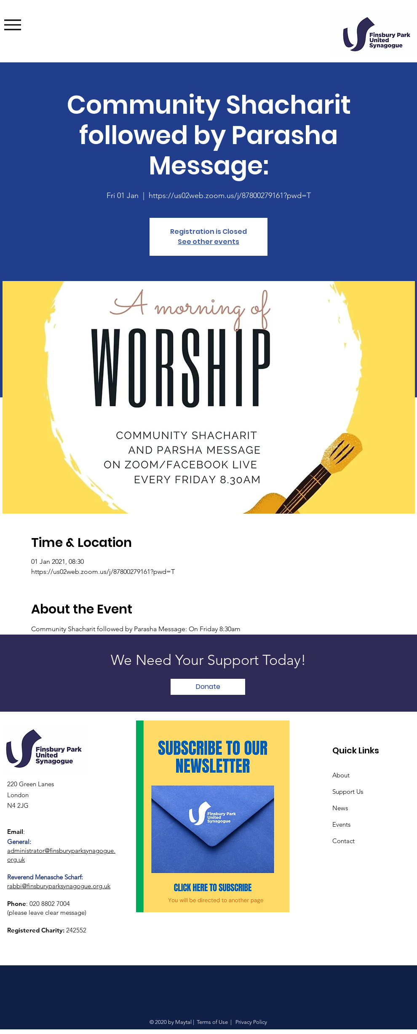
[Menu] (25, 24)
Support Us (347, 792)
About (341, 775)
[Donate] (208, 687)
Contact (343, 841)
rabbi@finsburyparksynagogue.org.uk (58, 886)
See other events (208, 241)
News (340, 808)
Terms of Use (212, 1022)
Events (341, 824)
